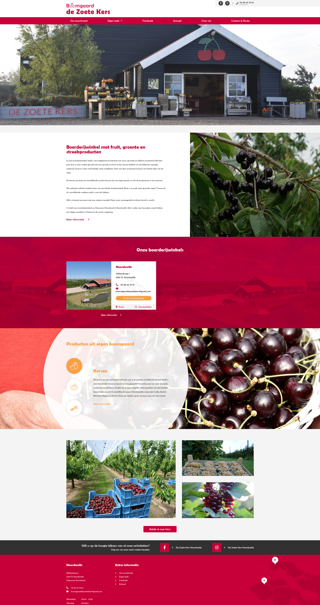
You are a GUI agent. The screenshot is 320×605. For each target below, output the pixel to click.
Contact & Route (240, 20)
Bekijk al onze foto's (160, 529)
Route (120, 306)
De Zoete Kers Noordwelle (187, 547)
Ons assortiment (79, 20)
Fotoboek (148, 20)
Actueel (177, 20)
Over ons (206, 20)
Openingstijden (143, 306)
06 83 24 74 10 (125, 284)
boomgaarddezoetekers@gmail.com (133, 289)
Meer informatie (77, 219)
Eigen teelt (113, 20)
